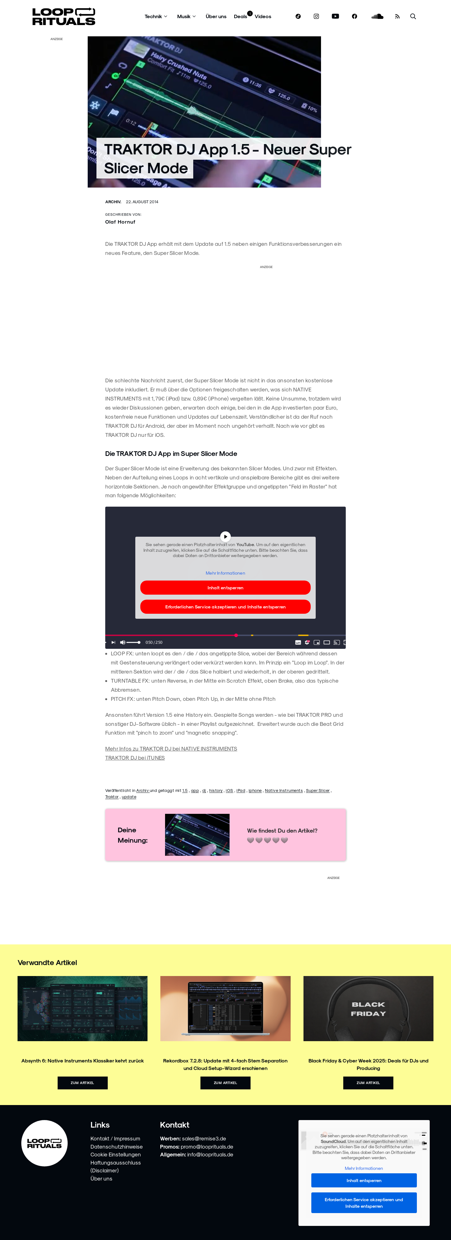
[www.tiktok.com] (298, 16)
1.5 (185, 790)
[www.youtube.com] (335, 16)
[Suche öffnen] (413, 16)
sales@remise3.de (204, 1138)
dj (204, 790)
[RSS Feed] (397, 16)
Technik (153, 16)
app (195, 790)
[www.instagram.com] (316, 16)
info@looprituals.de (210, 1154)
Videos (263, 16)
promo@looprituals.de (207, 1146)
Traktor (112, 796)
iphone (255, 790)
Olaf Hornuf (120, 222)
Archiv (143, 790)
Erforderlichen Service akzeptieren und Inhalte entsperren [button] (225, 606)
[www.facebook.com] (354, 16)
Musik (184, 16)
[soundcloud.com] (377, 16)
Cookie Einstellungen (116, 1154)
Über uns (216, 16)
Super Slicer (318, 790)
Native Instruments (284, 790)
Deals (240, 16)
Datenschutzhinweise (117, 1146)
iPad (240, 790)
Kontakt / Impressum (115, 1138)
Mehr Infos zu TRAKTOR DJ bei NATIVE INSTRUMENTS (171, 748)
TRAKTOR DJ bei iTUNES (135, 757)
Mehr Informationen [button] (225, 573)
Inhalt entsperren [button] (225, 587)
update (129, 796)
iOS (229, 790)
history (216, 790)
